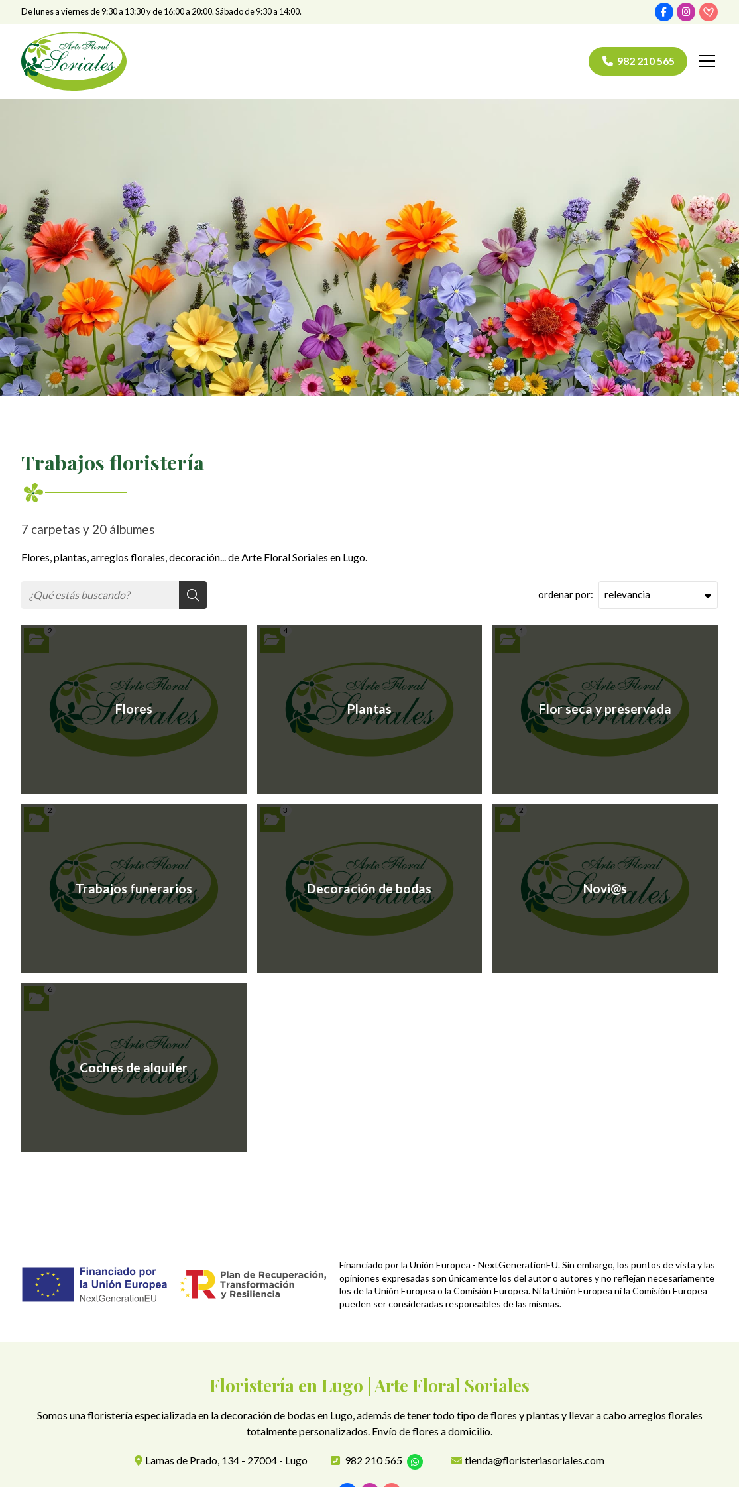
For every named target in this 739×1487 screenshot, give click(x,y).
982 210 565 (373, 1461)
